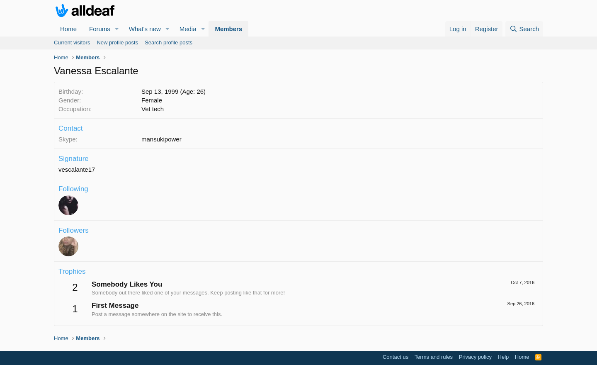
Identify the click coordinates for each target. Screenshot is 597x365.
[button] (117, 28)
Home (68, 28)
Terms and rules (434, 357)
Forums (99, 28)
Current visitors (72, 42)
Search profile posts (168, 42)
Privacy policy (475, 357)
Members (228, 28)
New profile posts (117, 42)
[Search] (524, 28)
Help (503, 357)
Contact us (395, 357)
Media (188, 28)
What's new (145, 28)
